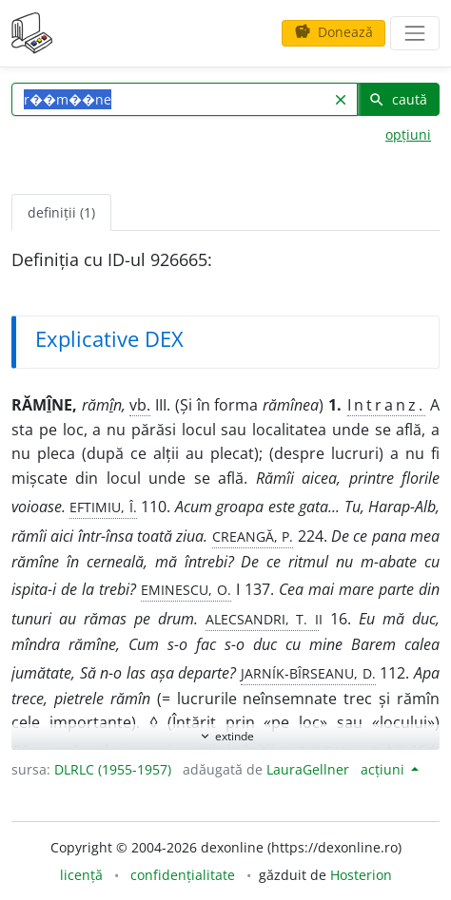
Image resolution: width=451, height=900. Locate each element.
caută (397, 99)
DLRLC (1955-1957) (112, 769)
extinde (226, 736)
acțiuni (384, 769)
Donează (333, 32)
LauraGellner (307, 769)
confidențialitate (182, 875)
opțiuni (408, 134)
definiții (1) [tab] (61, 212)
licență (81, 875)
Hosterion (361, 875)
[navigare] (415, 33)
